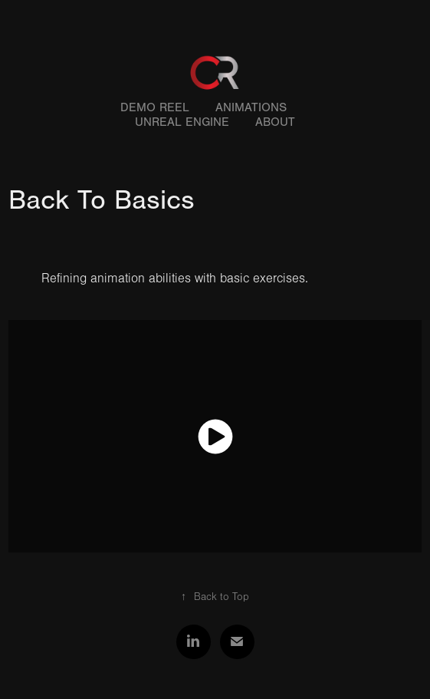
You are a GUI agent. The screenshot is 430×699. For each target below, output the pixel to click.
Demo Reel (154, 107)
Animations (251, 107)
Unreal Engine (182, 122)
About (275, 122)
